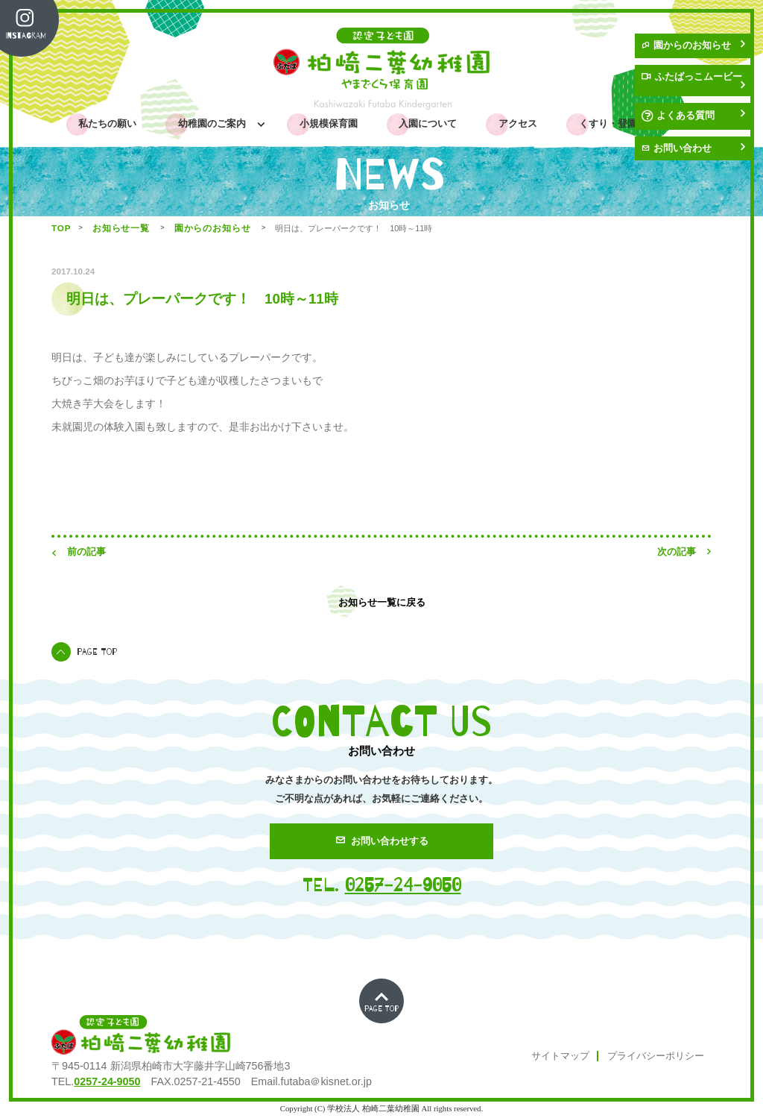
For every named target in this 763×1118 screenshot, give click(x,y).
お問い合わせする (381, 841)
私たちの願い (107, 124)
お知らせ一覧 (122, 228)
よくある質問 (693, 116)
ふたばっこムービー (693, 80)
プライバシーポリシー (655, 1056)
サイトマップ (560, 1056)
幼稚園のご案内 (214, 124)
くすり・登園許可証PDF (632, 124)
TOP (61, 228)
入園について (428, 124)
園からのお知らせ (693, 45)
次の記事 (684, 551)
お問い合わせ (693, 148)
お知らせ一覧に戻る (381, 602)
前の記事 (78, 551)
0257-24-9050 (403, 885)
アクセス (517, 124)
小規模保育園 (329, 124)
